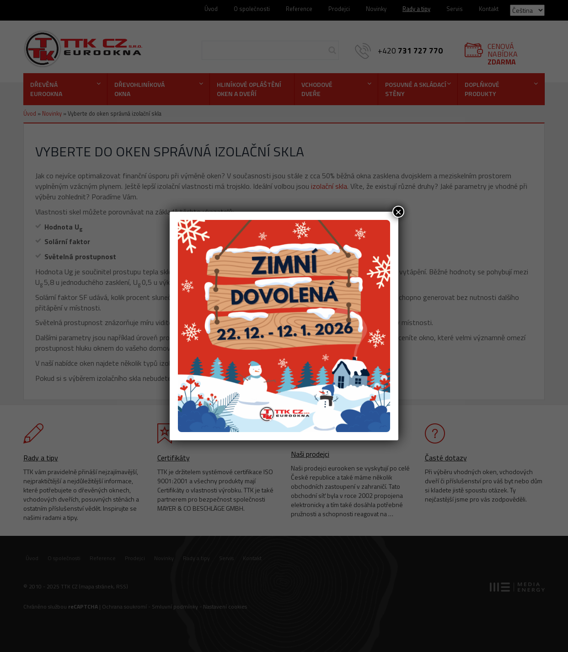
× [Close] (398, 212)
